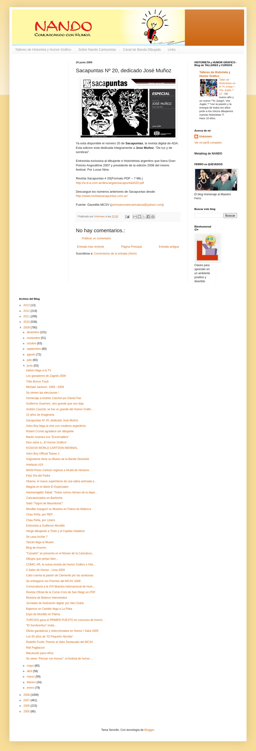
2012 (27, 311)
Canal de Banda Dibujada (142, 49)
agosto (31, 354)
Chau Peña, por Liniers (40, 520)
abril (30, 671)
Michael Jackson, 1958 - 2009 (45, 387)
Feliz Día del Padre (38, 475)
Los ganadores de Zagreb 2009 (46, 376)
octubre (32, 343)
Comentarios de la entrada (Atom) (115, 253)
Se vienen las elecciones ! (42, 392)
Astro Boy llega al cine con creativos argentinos (56, 426)
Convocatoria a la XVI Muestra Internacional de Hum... (60, 586)
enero (31, 687)
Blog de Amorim (36, 547)
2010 (27, 321)
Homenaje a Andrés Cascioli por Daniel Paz (53, 398)
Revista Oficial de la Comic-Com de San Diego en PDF (61, 592)
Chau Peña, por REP (39, 514)
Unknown (205, 136)
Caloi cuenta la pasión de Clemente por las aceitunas (59, 575)
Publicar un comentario (96, 238)
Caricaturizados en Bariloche (44, 498)
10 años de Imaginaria (40, 414)
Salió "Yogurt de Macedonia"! (44, 503)
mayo (31, 665)
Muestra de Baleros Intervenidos (46, 597)
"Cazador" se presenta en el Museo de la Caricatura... (60, 553)
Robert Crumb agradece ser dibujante (50, 431)
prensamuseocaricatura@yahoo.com (137, 204)
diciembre (33, 332)
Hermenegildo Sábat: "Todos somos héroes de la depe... (61, 492)
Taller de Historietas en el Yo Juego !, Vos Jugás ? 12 (227, 86)
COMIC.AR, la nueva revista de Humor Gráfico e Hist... (61, 564)
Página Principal (131, 246)
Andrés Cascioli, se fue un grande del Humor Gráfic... (59, 409)
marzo (31, 676)
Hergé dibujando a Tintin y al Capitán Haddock (55, 531)
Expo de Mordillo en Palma (43, 614)
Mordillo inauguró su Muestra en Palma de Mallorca (58, 509)
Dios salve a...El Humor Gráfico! (46, 442)
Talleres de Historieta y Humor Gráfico (43, 49)
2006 (27, 705)
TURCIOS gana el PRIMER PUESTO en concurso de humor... (65, 620)
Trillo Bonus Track (37, 381)
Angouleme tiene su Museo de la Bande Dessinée (57, 459)
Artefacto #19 (34, 464)
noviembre (34, 338)
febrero (32, 682)
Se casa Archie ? (36, 536)
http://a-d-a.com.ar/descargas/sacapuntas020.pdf (110, 183)
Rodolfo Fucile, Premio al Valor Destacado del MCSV (59, 642)
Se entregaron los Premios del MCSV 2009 (53, 581)
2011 (27, 316)
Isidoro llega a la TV (38, 370)
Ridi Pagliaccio (35, 647)
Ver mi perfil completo (208, 142)
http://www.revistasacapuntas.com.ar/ (102, 196)
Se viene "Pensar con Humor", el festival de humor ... (59, 658)
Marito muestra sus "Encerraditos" (47, 437)
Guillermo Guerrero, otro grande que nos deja (55, 403)
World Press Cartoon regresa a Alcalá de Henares (57, 470)
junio (30, 365)
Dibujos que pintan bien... (42, 558)
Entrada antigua (169, 246)
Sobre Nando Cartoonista (97, 49)
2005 (27, 711)
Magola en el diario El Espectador (47, 486)
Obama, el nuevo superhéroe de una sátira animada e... (61, 481)
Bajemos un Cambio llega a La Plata (49, 608)
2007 (27, 700)
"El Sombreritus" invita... (41, 625)
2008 (27, 694)
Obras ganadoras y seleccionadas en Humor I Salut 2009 (62, 631)
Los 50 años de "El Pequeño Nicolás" (49, 636)
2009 (27, 327)
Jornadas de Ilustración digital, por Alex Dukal (55, 603)
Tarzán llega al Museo (40, 542)
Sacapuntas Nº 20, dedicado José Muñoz (52, 420)
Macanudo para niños (39, 653)
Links (172, 49)
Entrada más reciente (90, 246)
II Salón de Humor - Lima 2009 (45, 570)
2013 (27, 305)
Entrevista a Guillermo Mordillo (45, 525)
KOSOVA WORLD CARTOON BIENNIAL (52, 448)
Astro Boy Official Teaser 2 (42, 453)
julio (30, 360)
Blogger (149, 730)
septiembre (34, 348)
